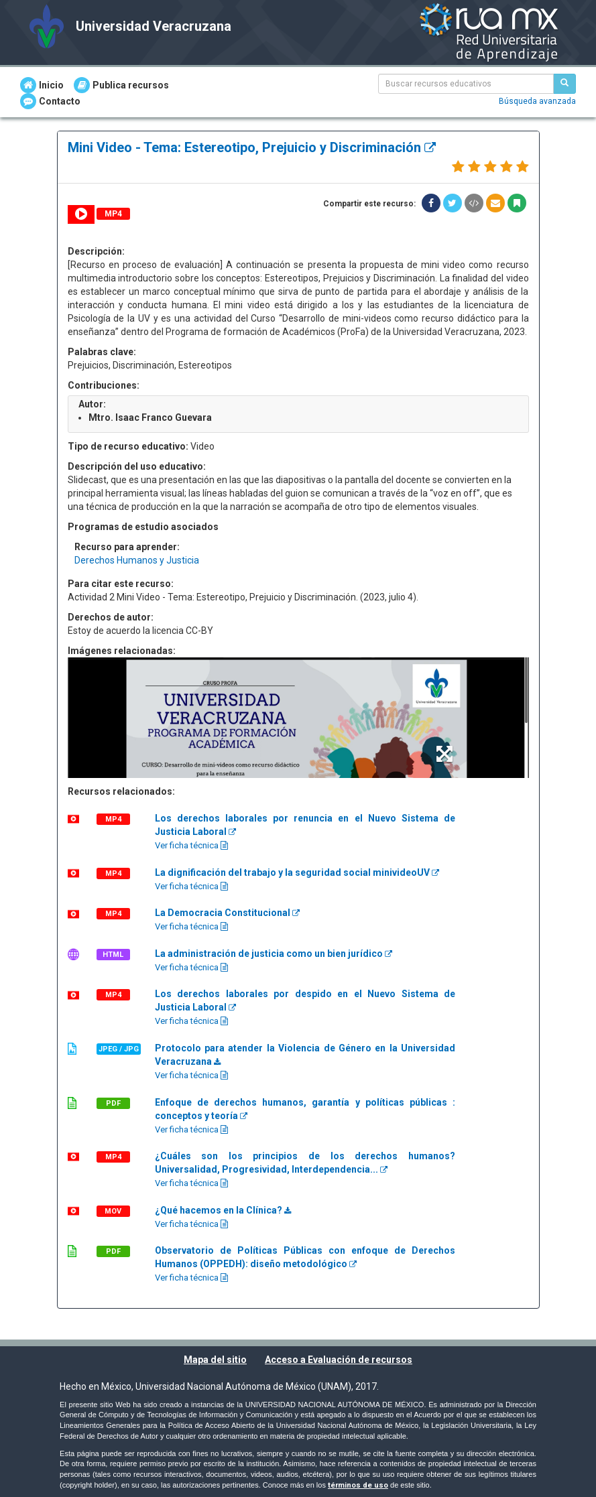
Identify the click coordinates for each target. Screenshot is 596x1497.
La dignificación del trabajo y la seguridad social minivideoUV (297, 872)
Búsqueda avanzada (537, 101)
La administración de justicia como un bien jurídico (273, 953)
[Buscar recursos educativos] (564, 84)
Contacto (50, 101)
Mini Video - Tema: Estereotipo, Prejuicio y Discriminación (252, 147)
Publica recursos (121, 85)
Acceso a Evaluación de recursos (338, 1359)
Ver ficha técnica (191, 845)
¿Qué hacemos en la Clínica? (223, 1210)
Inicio (42, 85)
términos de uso (358, 1485)
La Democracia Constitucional (227, 912)
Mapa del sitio (215, 1359)
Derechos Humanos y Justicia (136, 560)
